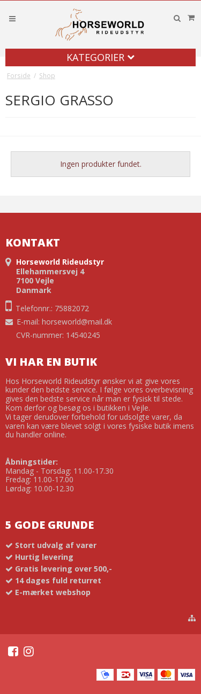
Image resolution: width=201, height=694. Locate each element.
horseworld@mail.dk (77, 322)
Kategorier (100, 57)
